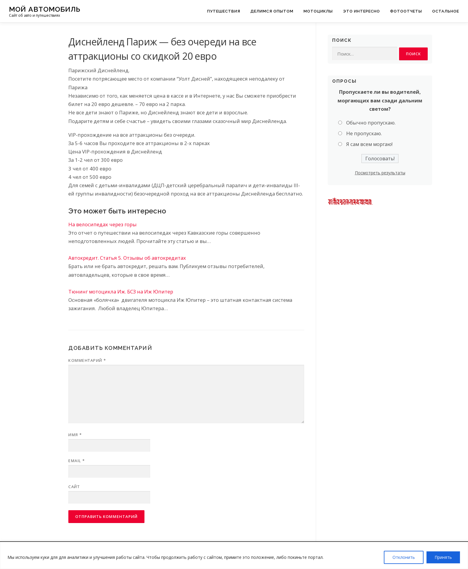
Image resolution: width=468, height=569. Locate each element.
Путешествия (223, 11)
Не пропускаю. (364, 133)
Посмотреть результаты (380, 173)
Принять (443, 557)
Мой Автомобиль (44, 9)
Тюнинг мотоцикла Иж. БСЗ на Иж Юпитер (120, 291)
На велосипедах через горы (102, 224)
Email (76, 460)
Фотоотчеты (406, 11)
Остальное (445, 11)
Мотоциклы (318, 11)
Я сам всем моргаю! (369, 144)
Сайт (74, 486)
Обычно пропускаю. (370, 122)
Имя (75, 434)
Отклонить (403, 557)
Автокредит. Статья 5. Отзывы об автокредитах (127, 257)
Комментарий (87, 360)
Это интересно (361, 11)
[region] (234, 555)
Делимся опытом (271, 11)
